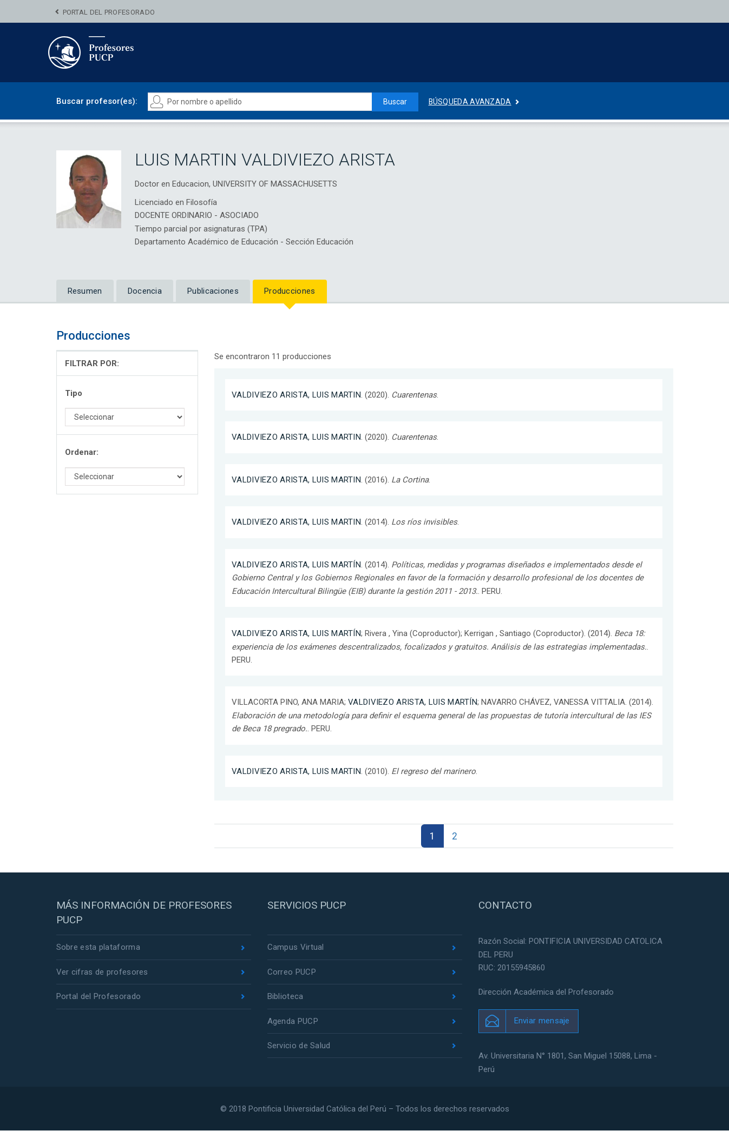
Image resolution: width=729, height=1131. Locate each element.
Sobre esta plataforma (98, 948)
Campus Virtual (295, 948)
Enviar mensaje (542, 1021)
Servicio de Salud (299, 1045)
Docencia (145, 291)
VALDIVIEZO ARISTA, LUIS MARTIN (296, 395)
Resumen (85, 291)
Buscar (395, 101)
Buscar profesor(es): (96, 101)
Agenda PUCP (292, 1021)
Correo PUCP (291, 972)
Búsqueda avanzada (470, 101)
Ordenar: (81, 452)
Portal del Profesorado (109, 12)
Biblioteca (285, 996)
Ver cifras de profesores (102, 972)
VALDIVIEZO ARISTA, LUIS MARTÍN (296, 565)
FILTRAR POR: (92, 363)
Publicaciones (213, 291)
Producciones (290, 291)
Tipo (73, 393)
